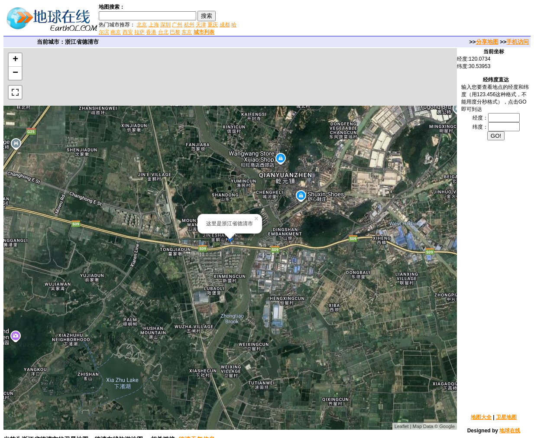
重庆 (212, 25)
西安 (128, 32)
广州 (177, 25)
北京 (141, 25)
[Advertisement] (341, 19)
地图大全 (481, 417)
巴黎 (175, 32)
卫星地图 (506, 417)
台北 (163, 32)
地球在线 (509, 431)
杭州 (189, 25)
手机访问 (517, 42)
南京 (115, 32)
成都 (225, 25)
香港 (151, 32)
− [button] (15, 73)
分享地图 (487, 42)
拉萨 (139, 32)
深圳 (165, 25)
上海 (154, 25)
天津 (201, 25)
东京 (186, 32)
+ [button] (15, 59)
